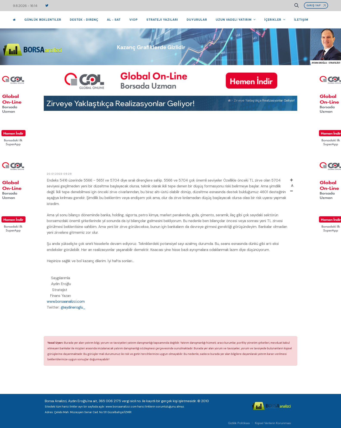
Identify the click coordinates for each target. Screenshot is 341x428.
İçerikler (273, 19)
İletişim (301, 19)
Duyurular (197, 19)
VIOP (133, 19)
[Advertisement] (170, 141)
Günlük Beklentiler (42, 19)
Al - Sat (114, 19)
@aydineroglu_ (73, 307)
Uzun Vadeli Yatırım (234, 19)
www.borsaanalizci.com (66, 301)
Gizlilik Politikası (239, 423)
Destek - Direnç (84, 19)
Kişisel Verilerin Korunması (273, 423)
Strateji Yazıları (162, 19)
